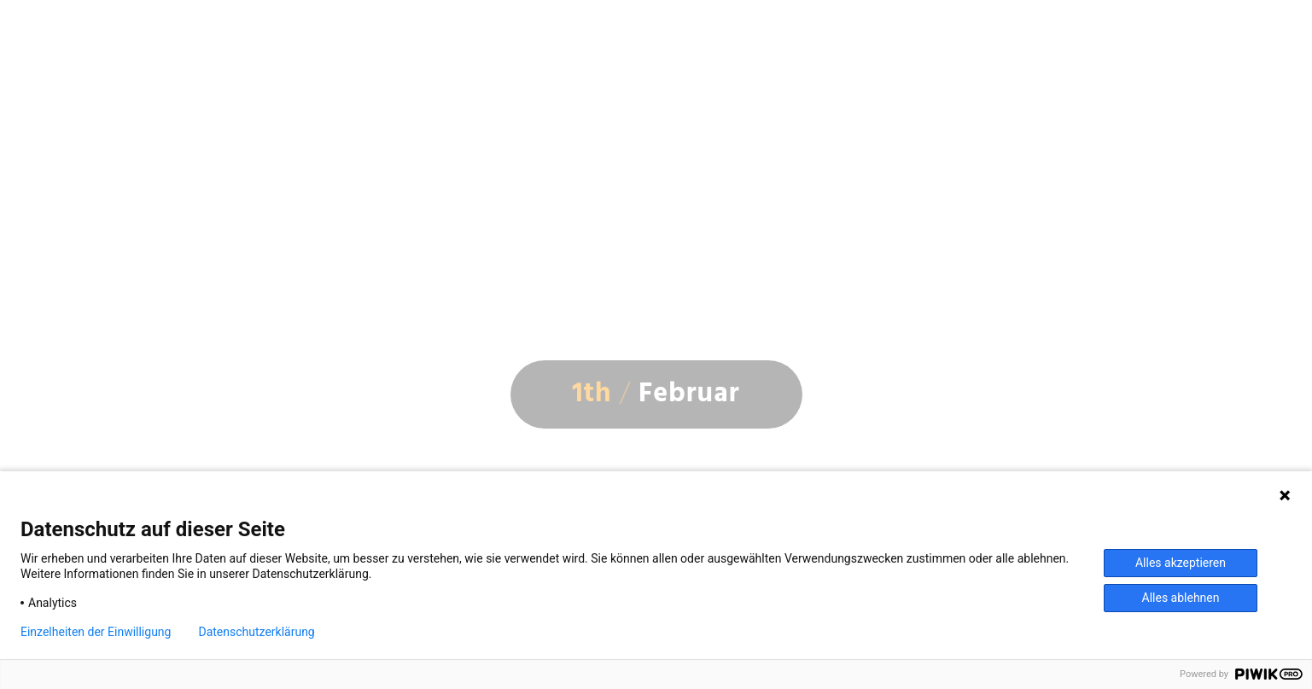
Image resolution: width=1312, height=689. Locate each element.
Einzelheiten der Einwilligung (95, 632)
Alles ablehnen (1181, 597)
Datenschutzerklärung (256, 632)
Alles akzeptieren (1180, 562)
